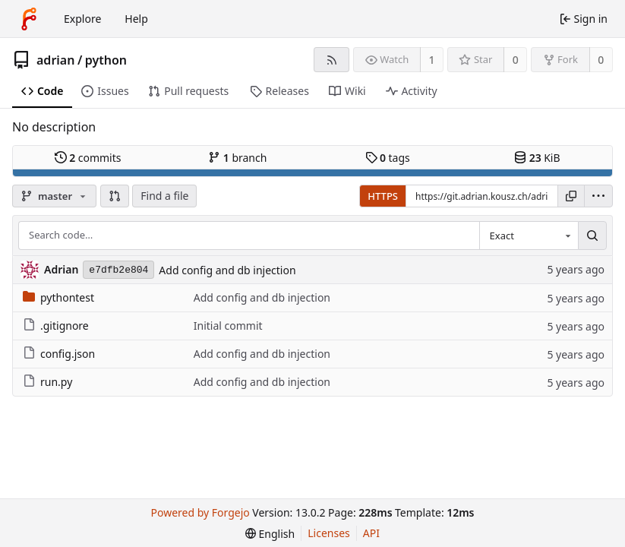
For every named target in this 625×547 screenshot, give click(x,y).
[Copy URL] (571, 196)
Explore (82, 18)
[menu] (598, 196)
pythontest (58, 297)
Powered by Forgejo (200, 512)
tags (387, 157)
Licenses (329, 533)
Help (136, 18)
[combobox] (528, 235)
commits (88, 157)
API (371, 533)
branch (237, 157)
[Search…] (592, 235)
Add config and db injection (227, 270)
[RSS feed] (331, 59)
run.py (47, 382)
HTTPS (383, 196)
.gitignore (56, 325)
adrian (55, 60)
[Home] (29, 19)
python (106, 60)
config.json (59, 353)
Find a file (164, 195)
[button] (114, 196)
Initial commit (228, 325)
